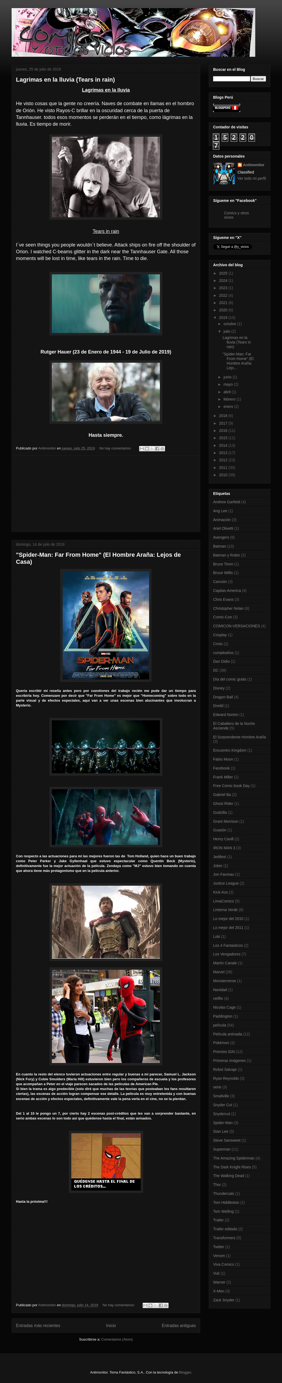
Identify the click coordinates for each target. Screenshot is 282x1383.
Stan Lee (220, 1131)
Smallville (221, 1096)
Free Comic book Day (231, 786)
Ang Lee (220, 511)
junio (227, 377)
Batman (219, 546)
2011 (224, 467)
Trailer (218, 1220)
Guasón (219, 830)
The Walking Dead (228, 1176)
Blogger (185, 1372)
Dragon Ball (223, 697)
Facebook (221, 768)
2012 (224, 460)
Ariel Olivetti (223, 528)
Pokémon (221, 1043)
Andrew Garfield (226, 502)
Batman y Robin (226, 555)
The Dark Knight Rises (232, 1167)
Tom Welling (223, 1211)
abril (227, 392)
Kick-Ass (220, 892)
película (219, 1025)
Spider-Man (223, 1123)
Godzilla (220, 812)
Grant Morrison (225, 821)
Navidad (220, 990)
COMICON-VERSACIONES (236, 626)
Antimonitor (253, 165)
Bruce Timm (223, 564)
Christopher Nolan (228, 608)
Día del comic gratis (229, 679)
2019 (224, 317)
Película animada (227, 1034)
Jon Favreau (223, 874)
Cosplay (220, 635)
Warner (219, 1282)
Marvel (218, 972)
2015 (224, 438)
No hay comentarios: (116, 448)
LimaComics (223, 901)
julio (227, 331)
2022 (224, 295)
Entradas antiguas (179, 1325)
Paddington (222, 1016)
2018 (224, 416)
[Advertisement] (105, 494)
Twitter (218, 1247)
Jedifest (219, 857)
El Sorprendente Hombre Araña (239, 737)
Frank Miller (223, 777)
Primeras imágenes (229, 1060)
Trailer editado (225, 1229)
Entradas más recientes (38, 1325)
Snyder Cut (222, 1105)
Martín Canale (225, 963)
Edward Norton (225, 714)
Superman (222, 1149)
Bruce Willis (223, 573)
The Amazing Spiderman (233, 1158)
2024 (224, 280)
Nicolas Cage (224, 1007)
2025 (224, 273)
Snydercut (221, 1114)
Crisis (218, 644)
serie (217, 1087)
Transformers (224, 1238)
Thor (217, 1184)
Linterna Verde (225, 910)
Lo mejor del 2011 (228, 927)
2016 (224, 430)
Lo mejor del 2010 (228, 919)
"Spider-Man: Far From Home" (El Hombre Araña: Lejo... (238, 361)
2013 (224, 453)
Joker (217, 866)
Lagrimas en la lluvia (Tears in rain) (65, 79)
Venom (219, 1256)
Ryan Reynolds (226, 1078)
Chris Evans (223, 599)
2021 (224, 303)
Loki (216, 936)
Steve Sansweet (226, 1140)
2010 (224, 475)
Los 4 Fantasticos (228, 945)
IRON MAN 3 (224, 848)
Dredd (218, 706)
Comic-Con (222, 617)
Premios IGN (224, 1051)
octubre (230, 324)
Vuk (216, 1273)
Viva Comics (223, 1264)
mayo (228, 384)
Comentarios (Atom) (117, 1339)
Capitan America (227, 590)
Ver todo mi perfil (252, 178)
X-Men (218, 1291)
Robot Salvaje (225, 1069)
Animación (222, 520)
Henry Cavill (223, 839)
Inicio (111, 1325)
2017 (224, 423)
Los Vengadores (226, 954)
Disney (219, 688)
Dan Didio (221, 661)
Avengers (221, 537)
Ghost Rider (223, 803)
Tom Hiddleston (226, 1202)
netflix (218, 998)
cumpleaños (223, 653)
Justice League (226, 883)
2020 (224, 310)
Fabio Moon (223, 759)
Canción (220, 581)
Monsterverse (224, 981)
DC (216, 670)
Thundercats (223, 1193)
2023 (224, 288)
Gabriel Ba (222, 794)
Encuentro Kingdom (229, 750)
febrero (229, 399)
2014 (224, 445)
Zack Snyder (223, 1300)
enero (228, 406)
